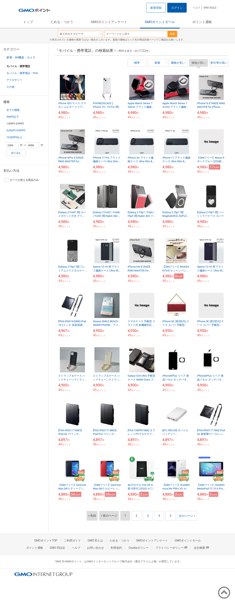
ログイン (177, 7)
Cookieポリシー (139, 547)
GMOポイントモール (160, 22)
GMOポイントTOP (45, 540)
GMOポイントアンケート (109, 22)
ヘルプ (196, 7)
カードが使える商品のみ (22, 180)
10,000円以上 (14, 137)
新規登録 (156, 7)
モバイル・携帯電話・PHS (22, 73)
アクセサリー (14, 80)
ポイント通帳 (202, 22)
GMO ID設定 (210, 7)
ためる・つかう (62, 22)
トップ (28, 22)
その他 (10, 86)
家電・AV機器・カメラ (20, 57)
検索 (172, 33)
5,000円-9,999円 (15, 130)
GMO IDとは (95, 540)
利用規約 (116, 547)
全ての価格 (13, 109)
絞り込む (16, 153)
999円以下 (12, 116)
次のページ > (187, 515)
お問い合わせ (95, 547)
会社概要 (201, 547)
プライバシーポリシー (171, 547)
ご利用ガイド (72, 540)
